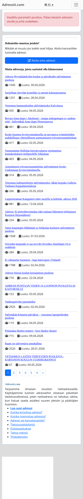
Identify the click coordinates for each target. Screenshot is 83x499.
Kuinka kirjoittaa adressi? (26, 412)
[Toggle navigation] (76, 4)
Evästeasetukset (20, 429)
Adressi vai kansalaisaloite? (27, 420)
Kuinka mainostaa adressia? (28, 416)
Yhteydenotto (19, 437)
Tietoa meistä (19, 433)
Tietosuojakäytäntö (22, 424)
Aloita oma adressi (41, 60)
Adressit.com (13, 4)
